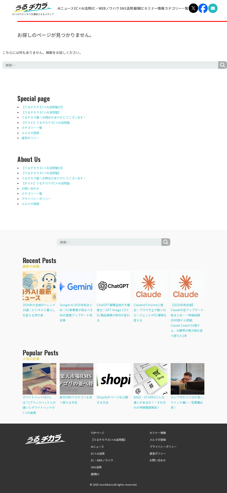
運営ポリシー (30, 138)
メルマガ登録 (30, 133)
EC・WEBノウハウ (105, 8)
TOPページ (97, 433)
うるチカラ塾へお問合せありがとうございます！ (54, 117)
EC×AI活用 (82, 8)
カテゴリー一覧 (176, 8)
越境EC (138, 8)
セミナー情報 (154, 8)
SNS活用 (126, 8)
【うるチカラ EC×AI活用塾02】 (43, 107)
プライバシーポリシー (36, 199)
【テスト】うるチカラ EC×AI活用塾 (46, 122)
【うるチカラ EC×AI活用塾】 (41, 112)
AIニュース (66, 8)
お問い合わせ (30, 188)
